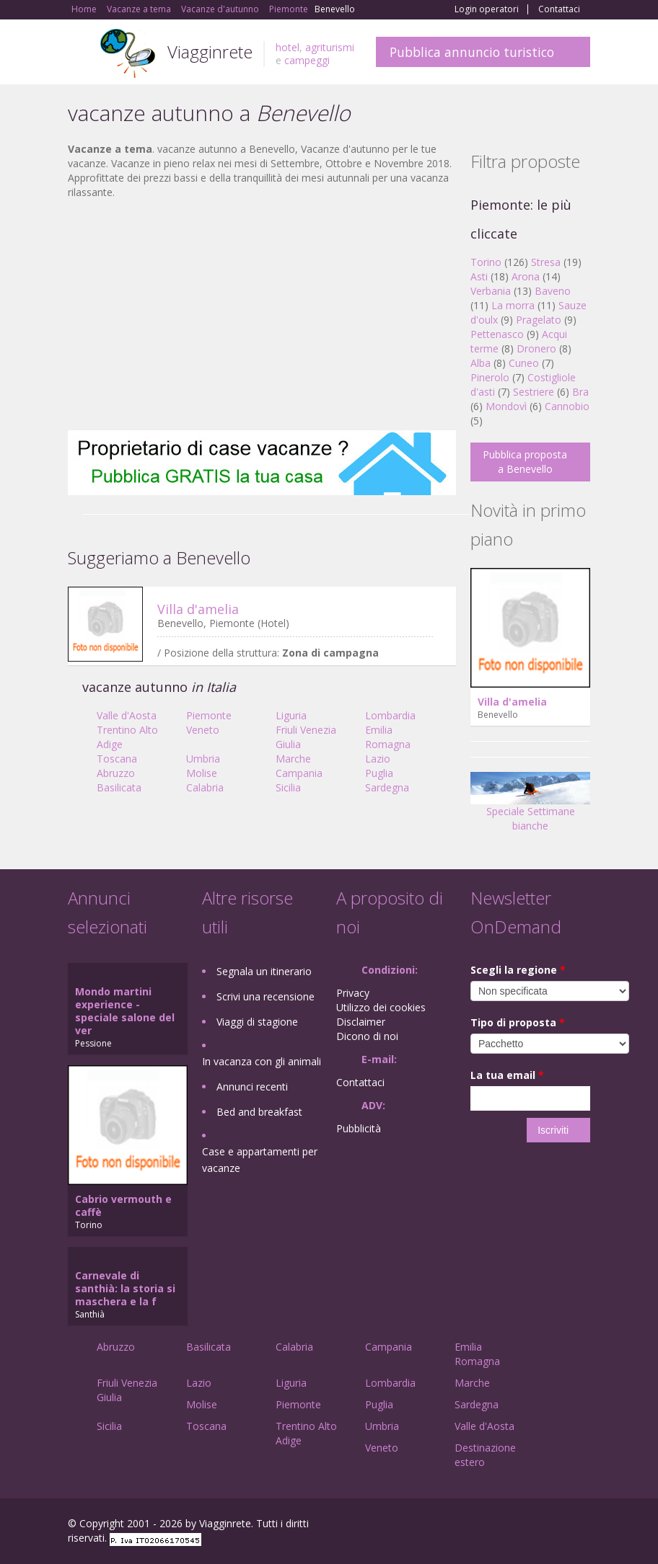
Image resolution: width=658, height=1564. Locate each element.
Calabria (205, 787)
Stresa (546, 262)
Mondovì (506, 406)
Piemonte (209, 715)
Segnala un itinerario (264, 971)
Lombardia (390, 715)
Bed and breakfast (259, 1112)
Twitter (548, 1525)
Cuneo (524, 363)
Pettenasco (497, 334)
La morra (513, 305)
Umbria (203, 758)
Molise (201, 773)
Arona (526, 276)
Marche (293, 758)
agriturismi (329, 47)
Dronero (536, 348)
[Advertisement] (262, 315)
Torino (485, 262)
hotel (287, 47)
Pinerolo (489, 377)
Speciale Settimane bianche (530, 807)
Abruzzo (116, 773)
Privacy (352, 993)
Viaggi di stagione (257, 1021)
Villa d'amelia (198, 609)
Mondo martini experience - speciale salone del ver (125, 1011)
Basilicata (119, 787)
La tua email (507, 1075)
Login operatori (487, 9)
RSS (582, 1525)
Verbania (490, 291)
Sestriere (533, 392)
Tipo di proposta (517, 1022)
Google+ (512, 1525)
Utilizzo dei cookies (381, 1007)
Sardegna (387, 787)
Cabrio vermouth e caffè (123, 1205)
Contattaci (559, 9)
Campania (299, 773)
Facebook (482, 1525)
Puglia (379, 773)
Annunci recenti (252, 1086)
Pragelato (538, 319)
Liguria (291, 715)
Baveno (553, 291)
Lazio (377, 758)
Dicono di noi (367, 1036)
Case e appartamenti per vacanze (259, 1160)
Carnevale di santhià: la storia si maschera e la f (125, 1288)
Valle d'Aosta (127, 715)
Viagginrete (210, 51)
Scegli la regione (518, 970)
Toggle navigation (80, 53)
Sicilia (288, 787)
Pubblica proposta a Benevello (525, 462)
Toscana (117, 758)
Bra (580, 392)
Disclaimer (360, 1021)
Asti (479, 276)
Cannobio (567, 406)
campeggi (307, 60)
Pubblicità (358, 1128)
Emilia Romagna (388, 737)
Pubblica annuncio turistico (472, 52)
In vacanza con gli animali (261, 1061)
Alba (480, 363)
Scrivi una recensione (265, 996)
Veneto (202, 730)
